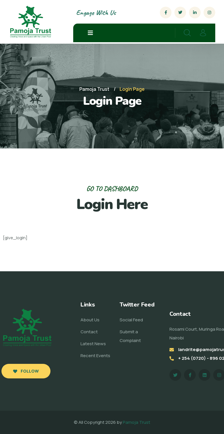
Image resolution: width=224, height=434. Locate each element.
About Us (89, 320)
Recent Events (95, 355)
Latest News (93, 344)
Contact (89, 332)
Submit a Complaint (130, 336)
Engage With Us (96, 12)
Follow (26, 371)
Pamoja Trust (136, 422)
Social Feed (131, 320)
